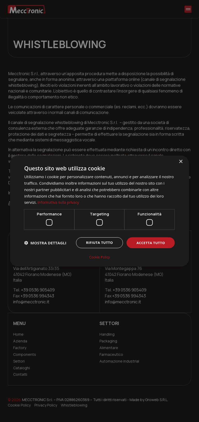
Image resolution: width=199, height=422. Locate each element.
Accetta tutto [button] (150, 242)
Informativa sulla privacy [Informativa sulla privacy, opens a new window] (60, 202)
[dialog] (99, 211)
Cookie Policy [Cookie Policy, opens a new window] (99, 256)
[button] (45, 243)
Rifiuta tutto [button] (97, 242)
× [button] (181, 162)
